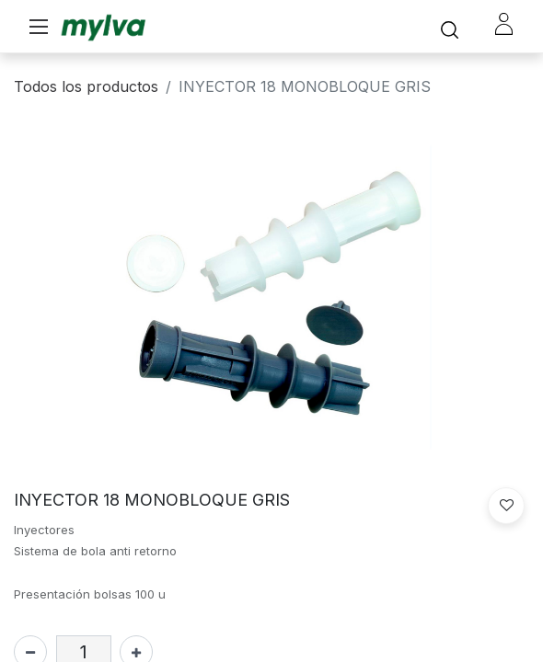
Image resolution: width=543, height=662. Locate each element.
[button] (506, 505)
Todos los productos (86, 86)
